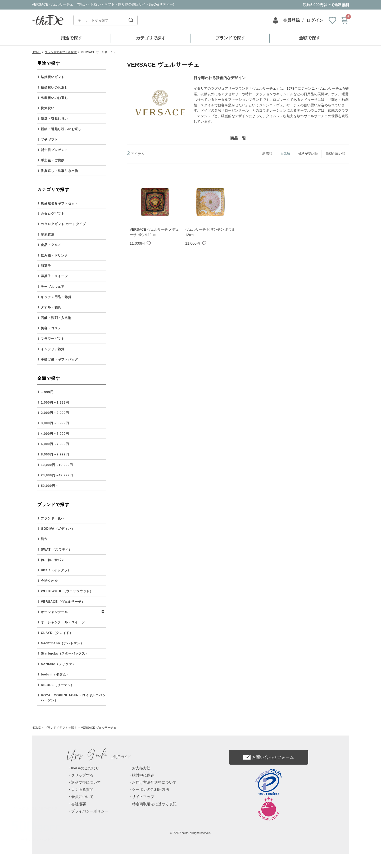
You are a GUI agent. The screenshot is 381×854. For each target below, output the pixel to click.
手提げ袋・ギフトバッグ (59, 359)
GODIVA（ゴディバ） (58, 529)
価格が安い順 (308, 154)
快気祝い (47, 108)
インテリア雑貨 (53, 349)
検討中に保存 (143, 775)
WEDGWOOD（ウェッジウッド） (67, 591)
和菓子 (46, 266)
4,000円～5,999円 (55, 434)
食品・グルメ (51, 245)
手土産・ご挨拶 (53, 160)
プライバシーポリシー (89, 811)
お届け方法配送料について (154, 782)
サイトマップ (143, 797)
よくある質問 (82, 790)
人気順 (285, 154)
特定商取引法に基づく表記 (154, 804)
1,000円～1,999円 (55, 402)
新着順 (267, 154)
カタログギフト (53, 214)
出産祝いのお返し (54, 98)
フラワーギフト (53, 339)
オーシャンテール (54, 612)
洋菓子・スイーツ (54, 276)
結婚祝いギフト (53, 77)
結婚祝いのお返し (54, 87)
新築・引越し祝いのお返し (61, 129)
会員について (82, 797)
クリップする (82, 775)
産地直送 (47, 234)
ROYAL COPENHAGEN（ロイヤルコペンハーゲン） (73, 697)
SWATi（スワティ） (56, 549)
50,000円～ (49, 486)
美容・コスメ (51, 328)
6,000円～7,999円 (55, 444)
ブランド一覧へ (53, 518)
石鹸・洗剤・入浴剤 (56, 318)
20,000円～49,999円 (57, 475)
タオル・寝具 (51, 307)
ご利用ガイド (99, 757)
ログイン (314, 20)
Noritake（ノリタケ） (58, 664)
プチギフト (49, 139)
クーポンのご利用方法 (150, 790)
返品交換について (86, 782)
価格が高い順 (335, 154)
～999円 (47, 392)
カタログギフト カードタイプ (63, 224)
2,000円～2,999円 (55, 413)
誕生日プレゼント (54, 150)
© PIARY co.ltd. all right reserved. (190, 833)
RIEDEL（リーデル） (57, 685)
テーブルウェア (53, 287)
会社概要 (78, 804)
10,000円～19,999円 (57, 465)
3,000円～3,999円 (55, 423)
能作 (44, 539)
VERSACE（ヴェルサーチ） (63, 602)
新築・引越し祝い (54, 119)
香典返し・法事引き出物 (59, 171)
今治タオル (49, 581)
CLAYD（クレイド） (57, 633)
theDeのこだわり (85, 768)
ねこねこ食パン (53, 560)
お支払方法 (141, 768)
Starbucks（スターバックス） (64, 653)
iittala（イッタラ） (56, 570)
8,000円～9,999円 (55, 454)
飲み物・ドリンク (54, 255)
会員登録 (291, 20)
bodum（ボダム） (55, 674)
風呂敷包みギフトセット (59, 203)
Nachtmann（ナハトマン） (62, 643)
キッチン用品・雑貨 (56, 297)
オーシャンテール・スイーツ (63, 622)
